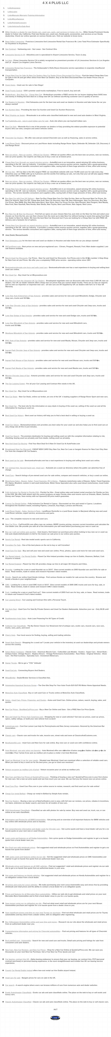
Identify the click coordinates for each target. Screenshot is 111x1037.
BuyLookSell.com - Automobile (18, 941)
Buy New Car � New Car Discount (19, 214)
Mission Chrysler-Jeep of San (17, 376)
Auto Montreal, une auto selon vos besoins (23, 750)
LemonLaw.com (11, 726)
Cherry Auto (10, 635)
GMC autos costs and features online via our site (25, 857)
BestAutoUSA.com (13, 743)
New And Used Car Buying (16, 444)
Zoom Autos (10, 85)
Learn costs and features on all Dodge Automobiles (26, 838)
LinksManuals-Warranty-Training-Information (26, 15)
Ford (7, 592)
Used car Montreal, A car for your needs (21, 760)
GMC (7, 585)
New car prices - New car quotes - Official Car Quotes (27, 155)
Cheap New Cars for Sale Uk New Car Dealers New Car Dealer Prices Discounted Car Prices (43, 75)
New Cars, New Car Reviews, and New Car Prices (25, 950)
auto (7, 519)
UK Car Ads (10, 172)
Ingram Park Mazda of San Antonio (19, 368)
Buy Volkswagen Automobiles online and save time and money (31, 922)
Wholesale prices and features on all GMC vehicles (26, 866)
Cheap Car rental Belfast (15, 794)
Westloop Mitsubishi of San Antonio (20, 333)
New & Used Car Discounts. (16, 258)
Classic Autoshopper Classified (18, 1002)
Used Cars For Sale (13, 551)
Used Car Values (12, 425)
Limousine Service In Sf (15, 55)
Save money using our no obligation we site (23, 903)
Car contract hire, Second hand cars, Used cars (24, 468)
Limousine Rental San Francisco (18, 68)
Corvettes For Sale (13, 545)
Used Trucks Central (13, 91)
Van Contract (10, 49)
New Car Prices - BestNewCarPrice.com (21, 709)
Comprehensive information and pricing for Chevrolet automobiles (32, 931)
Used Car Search (12, 436)
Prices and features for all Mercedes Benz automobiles (27, 894)
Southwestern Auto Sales (15, 618)
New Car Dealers (12, 801)
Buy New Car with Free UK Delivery (19, 198)
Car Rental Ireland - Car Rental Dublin (20, 556)
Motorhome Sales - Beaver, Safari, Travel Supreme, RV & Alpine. (31, 481)
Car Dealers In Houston (14, 102)
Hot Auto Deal (11, 609)
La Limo (8, 60)
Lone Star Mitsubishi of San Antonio (20, 323)
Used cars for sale (12, 978)
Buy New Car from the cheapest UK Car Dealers (25, 281)
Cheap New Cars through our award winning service (26, 162)
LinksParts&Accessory (17, 23)
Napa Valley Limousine (14, 42)
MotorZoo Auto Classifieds (16, 693)
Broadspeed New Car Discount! (18, 449)
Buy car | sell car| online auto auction (20, 532)
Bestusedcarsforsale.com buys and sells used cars (26, 267)
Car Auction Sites (12, 110)
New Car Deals (11, 397)
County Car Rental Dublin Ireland (19, 970)
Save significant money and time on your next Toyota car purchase (33, 913)
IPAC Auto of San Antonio (15, 341)
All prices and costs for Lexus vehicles (21, 885)
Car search (9, 985)
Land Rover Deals (12, 143)
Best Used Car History (14, 415)
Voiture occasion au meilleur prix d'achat (22, 770)
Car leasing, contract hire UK (17, 959)
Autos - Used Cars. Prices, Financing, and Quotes (25, 700)
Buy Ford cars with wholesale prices (20, 848)
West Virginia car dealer (15, 115)
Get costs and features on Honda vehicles (22, 875)
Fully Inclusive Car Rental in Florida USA (22, 492)
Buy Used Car (11, 275)
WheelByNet (10, 678)
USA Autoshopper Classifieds (17, 810)
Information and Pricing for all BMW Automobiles (25, 820)
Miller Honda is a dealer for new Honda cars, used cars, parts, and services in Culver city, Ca (43, 32)
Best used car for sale (14, 460)
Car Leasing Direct (13, 600)
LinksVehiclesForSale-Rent (19, 26)
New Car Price (11, 524)
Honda (8, 577)
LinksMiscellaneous (16, 19)
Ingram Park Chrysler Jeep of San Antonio (22, 350)
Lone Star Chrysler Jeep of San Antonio (21, 306)
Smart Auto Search (13, 642)
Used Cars (9, 475)
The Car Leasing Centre (15, 384)
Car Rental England (13, 564)
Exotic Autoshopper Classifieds (18, 993)
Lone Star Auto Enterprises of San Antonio (22, 296)
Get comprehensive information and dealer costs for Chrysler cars (32, 829)
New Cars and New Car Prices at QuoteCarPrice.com (27, 777)
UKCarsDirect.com (13, 246)
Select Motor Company (14, 652)
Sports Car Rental (12, 539)
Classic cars (10, 735)
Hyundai (8, 570)
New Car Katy (10, 127)
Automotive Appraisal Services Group (20, 685)
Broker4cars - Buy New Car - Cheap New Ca (23, 95)
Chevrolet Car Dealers (14, 138)
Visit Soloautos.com (13, 241)
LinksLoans (12, 12)
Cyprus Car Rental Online (15, 504)
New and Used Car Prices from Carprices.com (24, 717)
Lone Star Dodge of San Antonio (18, 316)
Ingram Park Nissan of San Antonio (19, 360)
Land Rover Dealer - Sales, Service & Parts (22, 511)
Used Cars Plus (11, 786)
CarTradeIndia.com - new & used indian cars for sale (26, 121)
